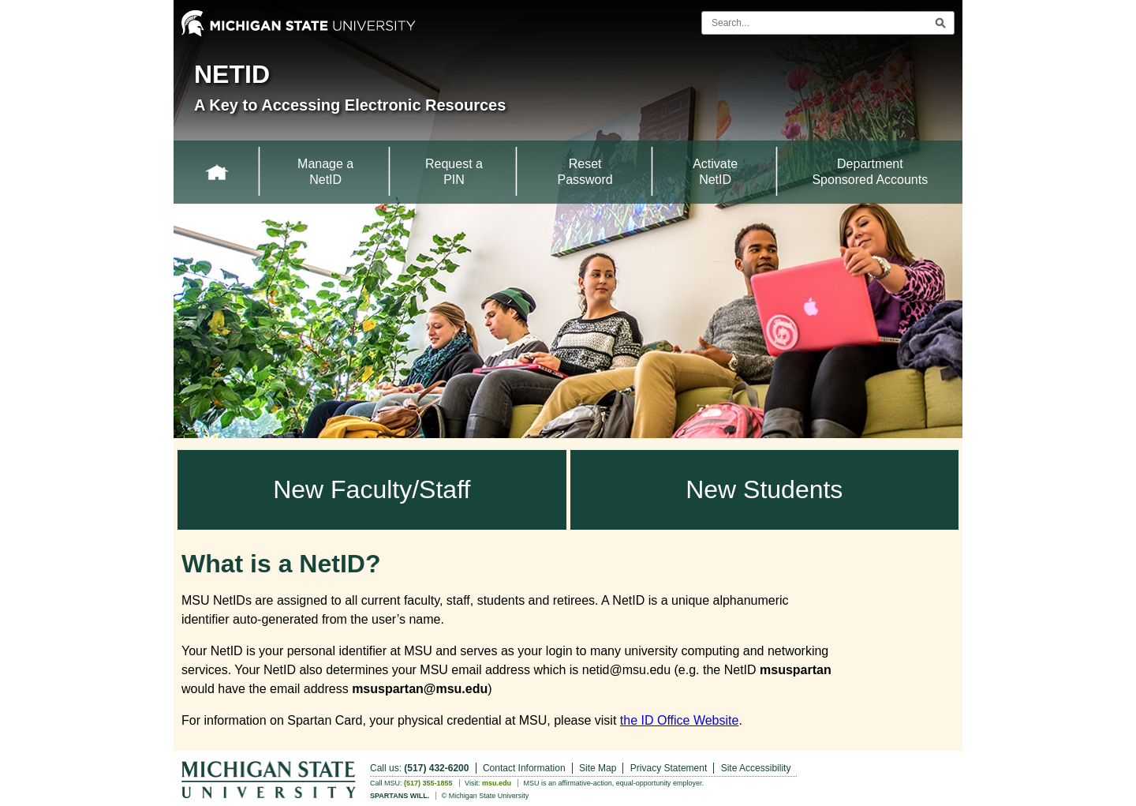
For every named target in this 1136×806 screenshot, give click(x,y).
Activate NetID (715, 171)
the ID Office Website (679, 720)
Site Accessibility (756, 768)
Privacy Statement (668, 768)
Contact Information (524, 768)
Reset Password (584, 171)
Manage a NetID (325, 171)
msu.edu (496, 783)
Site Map (597, 768)
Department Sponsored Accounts (870, 171)
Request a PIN (454, 171)
